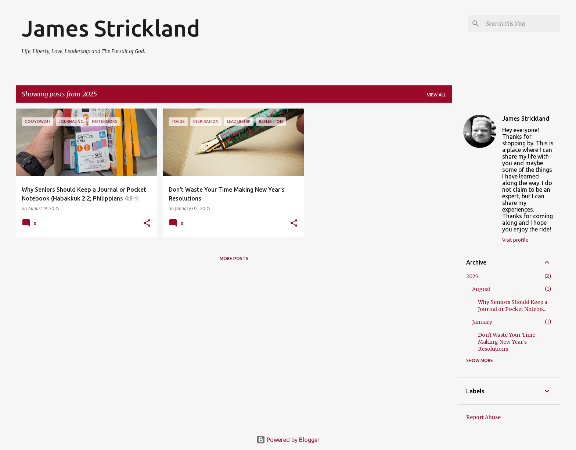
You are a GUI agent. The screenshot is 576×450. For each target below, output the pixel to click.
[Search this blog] (521, 23)
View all (436, 94)
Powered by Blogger (288, 439)
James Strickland (111, 28)
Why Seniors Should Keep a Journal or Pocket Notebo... (512, 305)
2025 (472, 276)
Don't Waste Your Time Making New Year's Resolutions (506, 342)
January (482, 322)
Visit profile (515, 240)
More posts (234, 258)
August (481, 289)
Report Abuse (483, 417)
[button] (147, 223)
